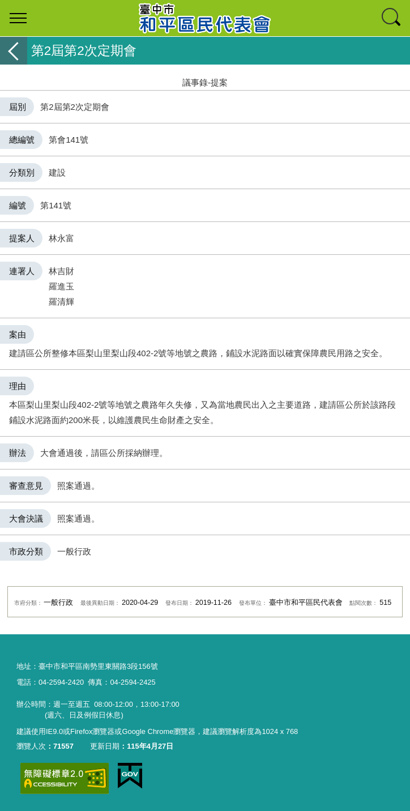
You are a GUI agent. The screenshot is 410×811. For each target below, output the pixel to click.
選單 (18, 18)
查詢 (392, 18)
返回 (13, 51)
